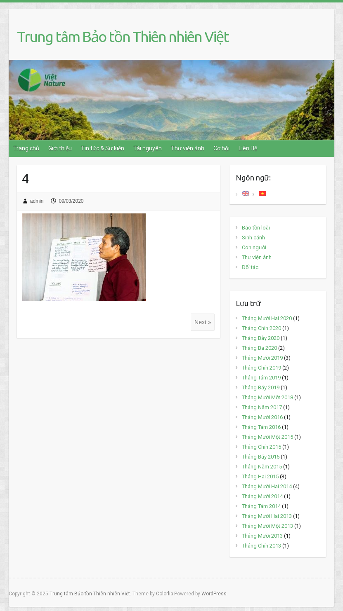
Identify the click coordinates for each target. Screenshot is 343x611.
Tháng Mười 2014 (262, 496)
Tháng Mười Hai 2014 (267, 486)
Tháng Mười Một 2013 (267, 526)
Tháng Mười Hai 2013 (267, 516)
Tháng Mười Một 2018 (267, 397)
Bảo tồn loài (256, 228)
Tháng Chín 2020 (261, 328)
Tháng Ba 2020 (259, 348)
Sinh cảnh (253, 237)
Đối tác (250, 267)
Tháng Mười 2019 (262, 358)
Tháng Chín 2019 (261, 368)
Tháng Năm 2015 (262, 467)
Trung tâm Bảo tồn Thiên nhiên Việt (123, 36)
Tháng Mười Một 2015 (267, 437)
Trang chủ (26, 148)
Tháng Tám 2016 (261, 427)
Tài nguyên (147, 148)
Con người (254, 247)
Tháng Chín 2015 (261, 447)
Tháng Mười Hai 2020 (267, 318)
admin (37, 201)
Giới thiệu (60, 148)
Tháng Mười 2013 (262, 536)
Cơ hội (221, 148)
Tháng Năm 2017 (262, 407)
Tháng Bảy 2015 (260, 457)
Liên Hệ (248, 148)
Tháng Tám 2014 (261, 506)
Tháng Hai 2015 (260, 476)
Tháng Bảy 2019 (260, 387)
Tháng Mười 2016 (262, 417)
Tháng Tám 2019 (261, 378)
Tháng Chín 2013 (261, 546)
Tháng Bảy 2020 (260, 338)
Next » (202, 322)
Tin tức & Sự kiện (102, 148)
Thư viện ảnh (187, 148)
